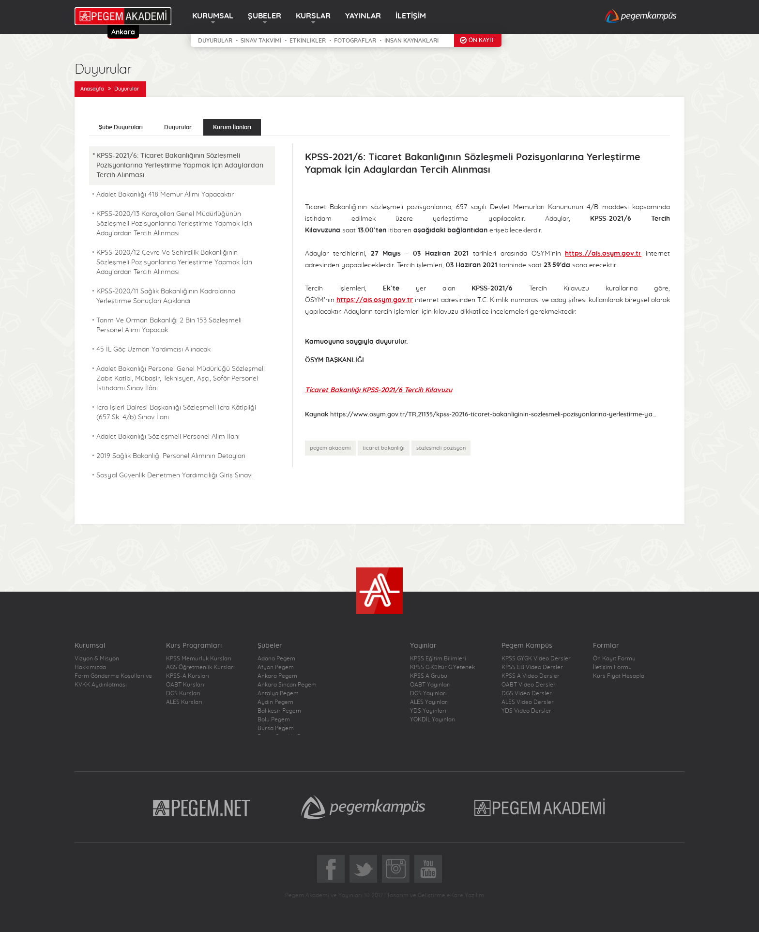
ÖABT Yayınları (430, 685)
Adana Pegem (276, 658)
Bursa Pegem (276, 728)
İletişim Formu (612, 667)
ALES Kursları (184, 702)
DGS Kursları (183, 693)
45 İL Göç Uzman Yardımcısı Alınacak (153, 349)
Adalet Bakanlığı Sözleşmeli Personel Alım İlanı (168, 436)
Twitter (363, 869)
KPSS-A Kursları (187, 676)
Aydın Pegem (275, 702)
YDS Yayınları (428, 711)
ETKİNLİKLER (307, 41)
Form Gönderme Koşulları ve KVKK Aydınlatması (113, 680)
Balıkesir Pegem (279, 711)
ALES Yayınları (429, 702)
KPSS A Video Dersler (530, 676)
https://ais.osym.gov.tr (603, 253)
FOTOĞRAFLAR (355, 41)
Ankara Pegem (277, 676)
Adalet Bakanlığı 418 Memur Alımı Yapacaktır (165, 194)
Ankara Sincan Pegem (287, 685)
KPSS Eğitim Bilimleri (438, 658)
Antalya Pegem (278, 693)
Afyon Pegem (276, 667)
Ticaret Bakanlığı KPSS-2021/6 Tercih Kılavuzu (378, 390)
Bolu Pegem (274, 719)
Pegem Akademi (540, 807)
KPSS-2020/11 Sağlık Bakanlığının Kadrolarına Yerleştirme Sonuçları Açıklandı (165, 296)
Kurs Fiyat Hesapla (618, 676)
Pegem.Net (202, 807)
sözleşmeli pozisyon (441, 448)
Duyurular (126, 89)
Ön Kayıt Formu (614, 658)
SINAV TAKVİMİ (261, 41)
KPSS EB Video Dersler (532, 667)
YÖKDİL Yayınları (432, 719)
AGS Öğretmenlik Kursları (200, 667)
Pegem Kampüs (363, 807)
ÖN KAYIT (481, 40)
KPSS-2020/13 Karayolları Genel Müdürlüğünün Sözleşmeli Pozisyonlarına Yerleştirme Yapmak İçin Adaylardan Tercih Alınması (174, 224)
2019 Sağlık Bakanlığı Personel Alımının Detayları (170, 456)
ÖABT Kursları (185, 685)
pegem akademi (330, 448)
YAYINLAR (363, 16)
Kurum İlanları (232, 127)
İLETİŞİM (410, 16)
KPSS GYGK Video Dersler (536, 658)
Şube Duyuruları (121, 127)
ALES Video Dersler (527, 702)
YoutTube (428, 869)
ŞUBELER (264, 16)
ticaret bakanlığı (384, 448)
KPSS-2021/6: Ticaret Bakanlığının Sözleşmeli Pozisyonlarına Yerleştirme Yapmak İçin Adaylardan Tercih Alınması (179, 166)
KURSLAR (313, 16)
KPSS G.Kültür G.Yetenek (442, 667)
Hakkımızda (90, 667)
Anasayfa (92, 89)
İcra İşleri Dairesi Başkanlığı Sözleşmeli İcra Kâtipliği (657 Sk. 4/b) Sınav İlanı (176, 412)
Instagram (396, 869)
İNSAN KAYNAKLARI (411, 41)
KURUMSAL (212, 16)
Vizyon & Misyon (97, 658)
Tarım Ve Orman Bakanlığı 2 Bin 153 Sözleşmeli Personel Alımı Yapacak (169, 325)
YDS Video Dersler (526, 711)
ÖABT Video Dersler (528, 685)
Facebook (331, 869)
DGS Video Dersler (526, 693)
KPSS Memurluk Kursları (198, 658)
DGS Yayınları (428, 693)
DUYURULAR (215, 41)
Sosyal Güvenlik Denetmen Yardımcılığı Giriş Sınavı (174, 475)
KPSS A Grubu (428, 676)
